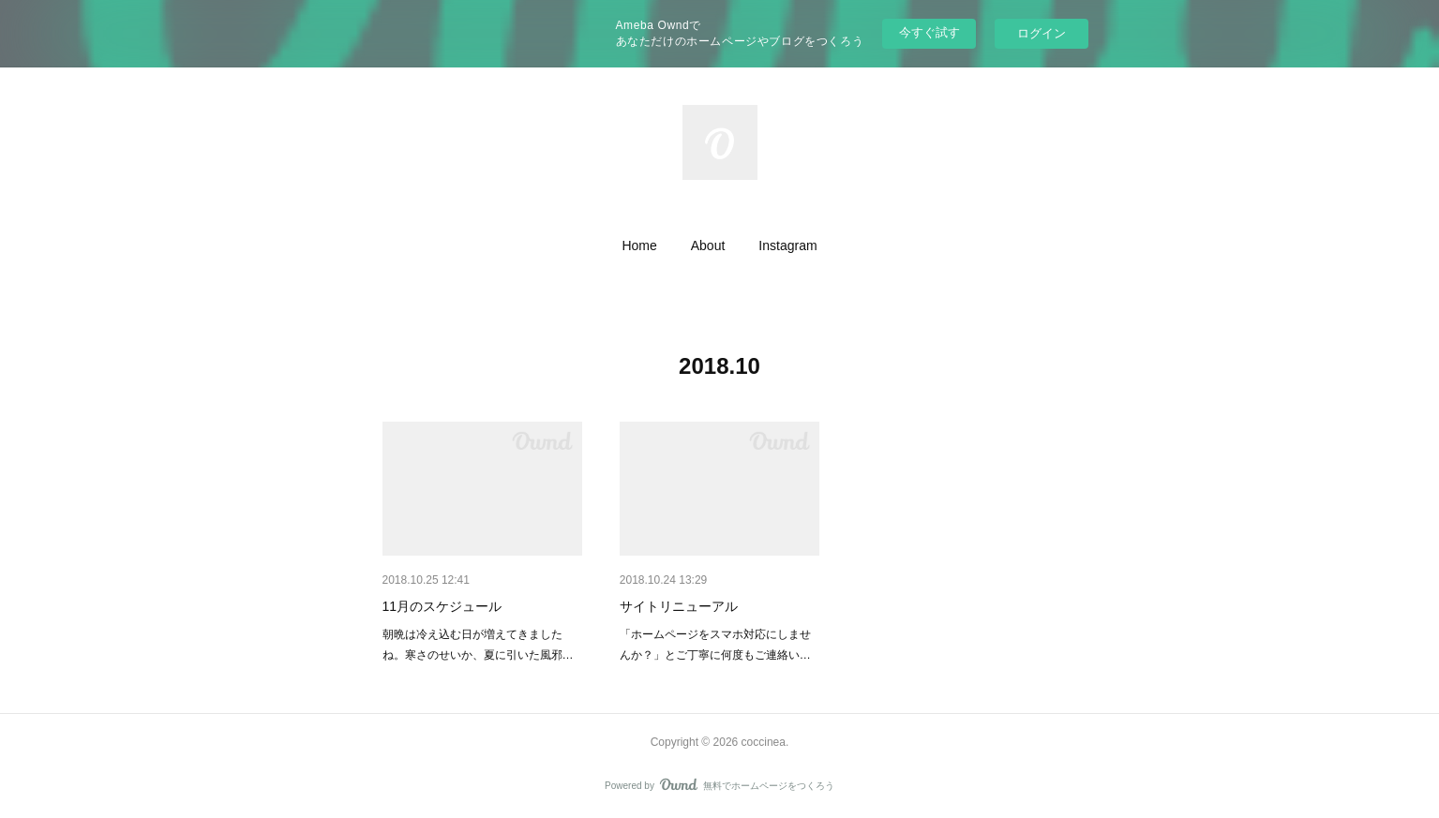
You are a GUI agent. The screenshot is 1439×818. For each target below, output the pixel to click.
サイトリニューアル (679, 606)
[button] (639, 245)
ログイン (1041, 33)
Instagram (787, 245)
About (708, 245)
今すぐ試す (929, 32)
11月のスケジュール (442, 606)
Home (639, 245)
